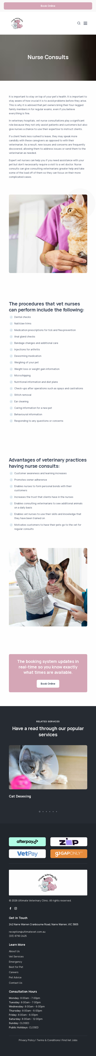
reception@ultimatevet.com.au (27, 931)
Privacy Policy (27, 1040)
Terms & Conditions (48, 1040)
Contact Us (15, 982)
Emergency (15, 961)
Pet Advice (15, 977)
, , (43, 924)
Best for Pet (16, 967)
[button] (39, 811)
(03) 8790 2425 (18, 936)
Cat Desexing (20, 796)
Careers (13, 972)
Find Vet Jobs (69, 1040)
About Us (14, 951)
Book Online (48, 6)
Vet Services (16, 956)
